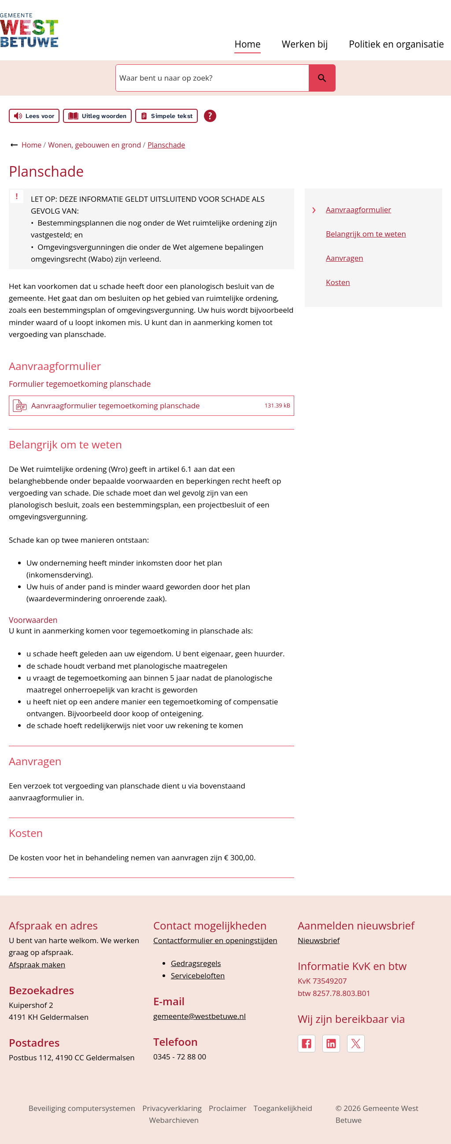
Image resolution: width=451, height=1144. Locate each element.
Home (247, 44)
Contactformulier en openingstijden (215, 940)
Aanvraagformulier (358, 209)
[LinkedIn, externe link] (331, 1043)
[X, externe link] (356, 1043)
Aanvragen (344, 258)
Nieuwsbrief (319, 940)
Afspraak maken (37, 964)
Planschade (166, 145)
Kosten (338, 282)
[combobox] (211, 78)
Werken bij (305, 44)
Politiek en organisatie (396, 44)
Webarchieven (174, 1120)
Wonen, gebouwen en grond (94, 145)
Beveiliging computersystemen (82, 1108)
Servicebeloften (198, 975)
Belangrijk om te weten (366, 234)
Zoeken (318, 78)
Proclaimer (228, 1108)
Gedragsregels (196, 963)
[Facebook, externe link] (306, 1043)
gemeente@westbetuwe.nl (199, 1016)
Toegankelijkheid (283, 1108)
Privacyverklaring (172, 1108)
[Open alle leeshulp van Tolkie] (210, 116)
